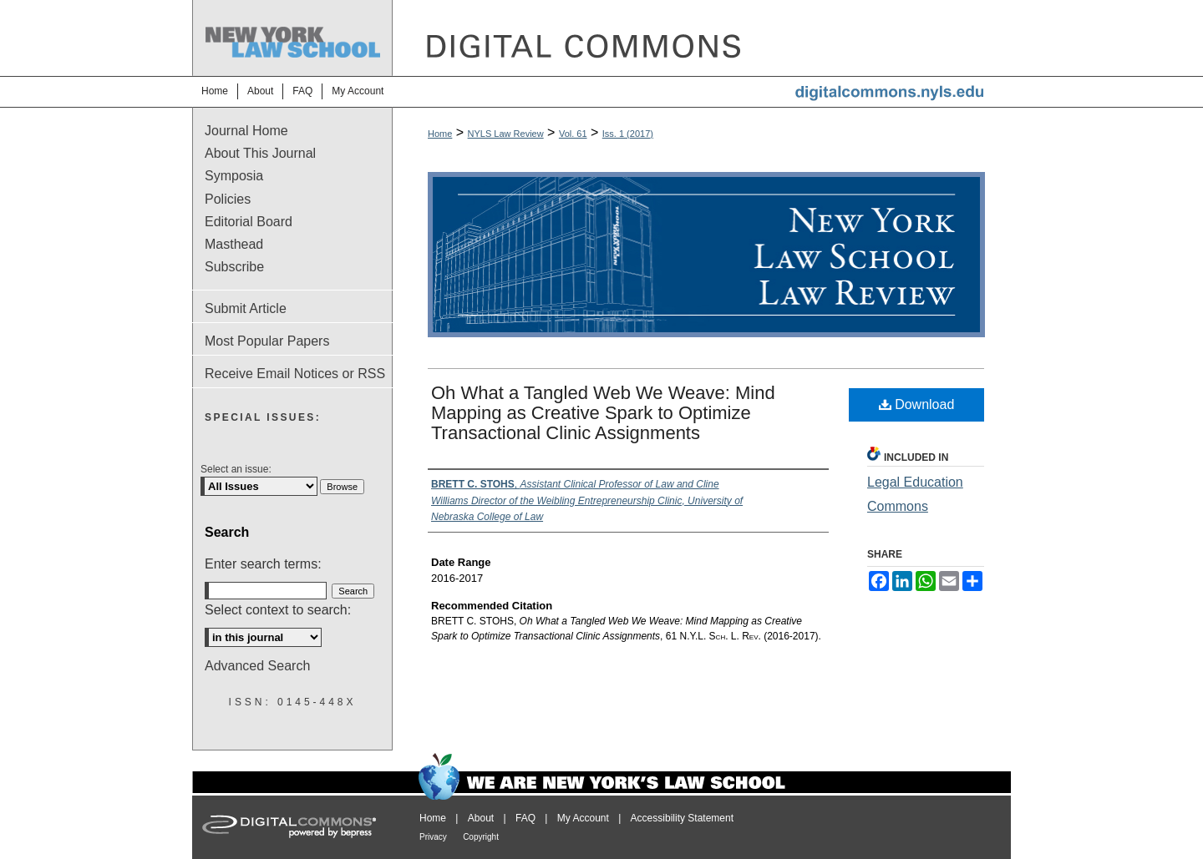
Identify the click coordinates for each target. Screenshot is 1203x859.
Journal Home (246, 131)
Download (917, 404)
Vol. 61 (573, 134)
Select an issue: (236, 469)
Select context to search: (278, 610)
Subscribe (234, 267)
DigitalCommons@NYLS (702, 38)
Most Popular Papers (267, 341)
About (481, 818)
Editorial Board (248, 222)
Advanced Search (257, 666)
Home (440, 134)
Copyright (481, 836)
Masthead (234, 244)
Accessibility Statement (682, 818)
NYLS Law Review (506, 134)
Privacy (433, 836)
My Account (583, 818)
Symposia (234, 176)
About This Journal (260, 153)
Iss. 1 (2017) (627, 134)
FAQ (525, 818)
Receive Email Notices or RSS (295, 373)
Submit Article (246, 308)
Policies (228, 199)
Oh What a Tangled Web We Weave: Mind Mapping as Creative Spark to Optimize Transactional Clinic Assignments (603, 412)
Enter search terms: (263, 564)
